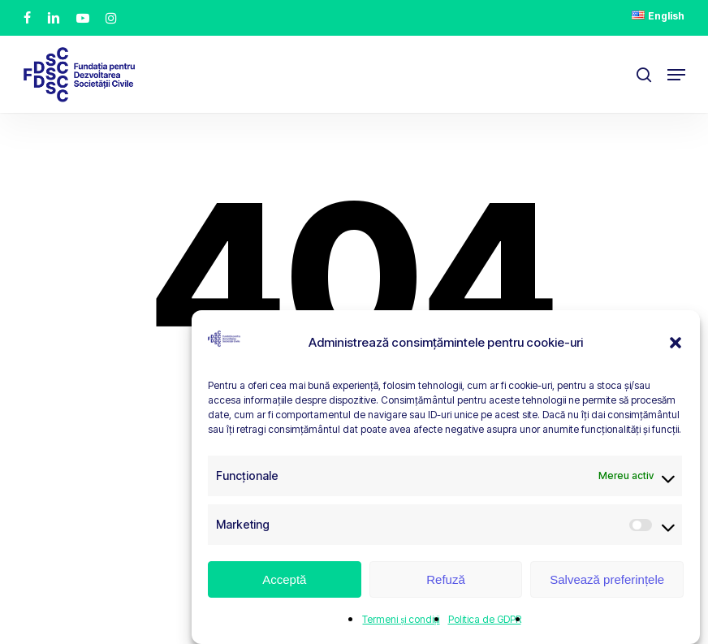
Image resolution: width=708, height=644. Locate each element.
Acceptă (284, 579)
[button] (675, 343)
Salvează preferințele (607, 579)
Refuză (445, 579)
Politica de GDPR (484, 619)
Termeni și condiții (400, 619)
